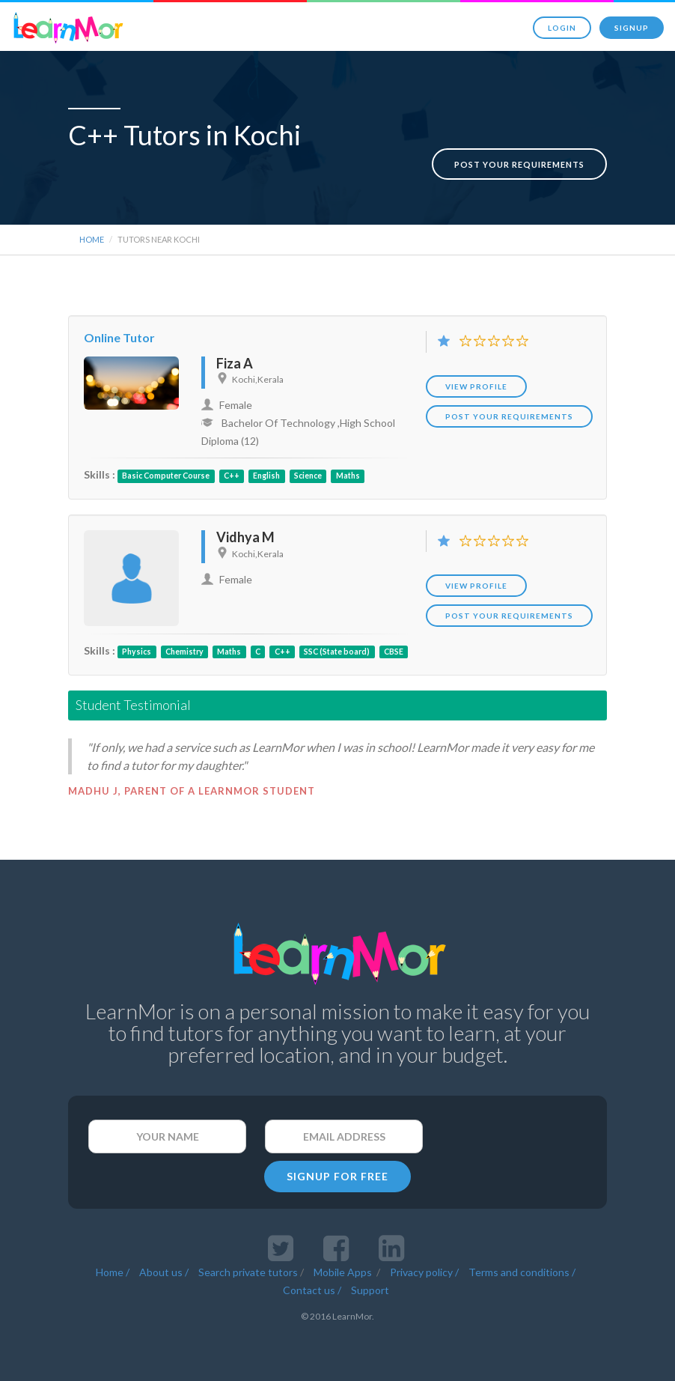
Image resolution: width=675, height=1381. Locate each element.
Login (562, 27)
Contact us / (312, 1285)
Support (370, 1285)
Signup (631, 27)
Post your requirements (519, 149)
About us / (164, 1267)
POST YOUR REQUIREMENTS (509, 411)
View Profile (476, 381)
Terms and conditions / (521, 1267)
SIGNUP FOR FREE (337, 1171)
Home (91, 235)
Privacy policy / (424, 1267)
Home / (112, 1267)
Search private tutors (248, 1267)
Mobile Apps (344, 1267)
